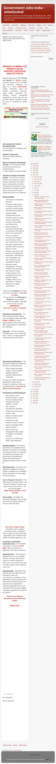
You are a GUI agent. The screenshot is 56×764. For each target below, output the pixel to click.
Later (19, 5)
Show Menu (6, 25)
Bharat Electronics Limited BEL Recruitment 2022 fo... (42, 284)
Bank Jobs (15, 25)
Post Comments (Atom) (15, 750)
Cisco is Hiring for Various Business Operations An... (43, 237)
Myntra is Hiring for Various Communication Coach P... (41, 331)
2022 (34, 175)
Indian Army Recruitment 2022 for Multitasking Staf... (42, 360)
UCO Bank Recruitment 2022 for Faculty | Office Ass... (42, 317)
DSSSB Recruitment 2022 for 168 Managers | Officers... (42, 280)
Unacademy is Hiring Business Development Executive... (41, 364)
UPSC (50, 25)
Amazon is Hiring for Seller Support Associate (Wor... (43, 309)
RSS (32, 38)
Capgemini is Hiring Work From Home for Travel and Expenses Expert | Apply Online (44, 148)
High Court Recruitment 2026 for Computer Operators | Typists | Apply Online (42, 105)
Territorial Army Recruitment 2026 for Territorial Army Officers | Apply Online (40, 108)
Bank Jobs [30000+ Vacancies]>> (39, 46)
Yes (37, 5)
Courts (31, 30)
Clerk (25, 30)
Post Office (18, 30)
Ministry (39, 25)
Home (15, 745)
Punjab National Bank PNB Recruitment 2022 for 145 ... (41, 248)
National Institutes (8, 30)
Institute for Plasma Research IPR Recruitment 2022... (42, 306)
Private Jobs (10, 694)
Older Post (23, 745)
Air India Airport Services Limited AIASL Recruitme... (42, 298)
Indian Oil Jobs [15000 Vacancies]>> (40, 52)
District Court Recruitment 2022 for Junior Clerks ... (42, 375)
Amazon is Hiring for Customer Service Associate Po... (41, 255)
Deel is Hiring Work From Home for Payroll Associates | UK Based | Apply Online (45, 136)
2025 (34, 168)
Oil (44, 25)
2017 (34, 398)
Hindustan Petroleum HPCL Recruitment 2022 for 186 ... (41, 233)
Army (46, 28)
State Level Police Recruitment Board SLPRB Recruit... (43, 215)
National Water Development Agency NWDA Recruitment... (43, 222)
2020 (34, 391)
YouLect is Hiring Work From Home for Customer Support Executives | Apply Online (40, 101)
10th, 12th (31, 25)
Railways (23, 25)
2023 (34, 172)
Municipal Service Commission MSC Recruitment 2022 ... (43, 353)
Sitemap (5, 33)
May (35, 192)
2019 (34, 393)
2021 (34, 389)
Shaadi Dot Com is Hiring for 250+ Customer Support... (42, 219)
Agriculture (32, 28)
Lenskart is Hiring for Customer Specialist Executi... (42, 197)
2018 (34, 396)
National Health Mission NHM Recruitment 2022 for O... (41, 201)
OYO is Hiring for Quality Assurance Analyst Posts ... (43, 212)
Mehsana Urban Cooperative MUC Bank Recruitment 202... (42, 244)
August (36, 185)
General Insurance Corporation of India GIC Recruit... (42, 346)
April (35, 194)
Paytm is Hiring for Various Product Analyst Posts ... (43, 367)
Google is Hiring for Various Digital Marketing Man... (42, 204)
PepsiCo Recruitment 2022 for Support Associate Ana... (41, 342)
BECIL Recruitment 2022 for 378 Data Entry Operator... (43, 335)
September (37, 183)
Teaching (10, 28)
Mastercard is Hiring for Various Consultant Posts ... (42, 269)
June (35, 190)
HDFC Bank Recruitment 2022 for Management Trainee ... (42, 295)
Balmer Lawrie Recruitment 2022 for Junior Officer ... (43, 208)
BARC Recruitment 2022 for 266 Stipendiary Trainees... (42, 371)
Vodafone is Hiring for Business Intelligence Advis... (42, 277)
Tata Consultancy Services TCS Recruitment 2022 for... (42, 241)
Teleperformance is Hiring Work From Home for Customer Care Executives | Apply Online (42, 96)
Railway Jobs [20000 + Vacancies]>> (40, 48)
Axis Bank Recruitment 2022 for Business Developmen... (42, 356)
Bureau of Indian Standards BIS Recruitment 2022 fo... (42, 266)
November (37, 179)
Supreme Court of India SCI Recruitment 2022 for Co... (41, 273)
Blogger (47, 759)
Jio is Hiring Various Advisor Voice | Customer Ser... (43, 302)
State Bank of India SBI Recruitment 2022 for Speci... (43, 259)
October (36, 181)
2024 (34, 170)
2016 (34, 400)
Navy (4, 28)
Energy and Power (21, 28)
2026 (34, 166)
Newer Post (7, 745)
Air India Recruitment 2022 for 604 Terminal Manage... (42, 338)
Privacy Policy (46, 30)
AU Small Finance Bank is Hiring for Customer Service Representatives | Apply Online (41, 91)
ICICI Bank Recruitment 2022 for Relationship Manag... (42, 378)
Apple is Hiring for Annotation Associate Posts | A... (41, 313)
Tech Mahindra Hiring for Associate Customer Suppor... (43, 327)
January (36, 386)
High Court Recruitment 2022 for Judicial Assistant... (42, 324)
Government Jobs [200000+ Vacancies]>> (41, 44)
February (36, 384)
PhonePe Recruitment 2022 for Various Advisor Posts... (42, 349)
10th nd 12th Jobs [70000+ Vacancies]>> (41, 50)
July (35, 188)
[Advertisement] (15, 53)
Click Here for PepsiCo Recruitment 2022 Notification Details (15, 598)
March (36, 382)
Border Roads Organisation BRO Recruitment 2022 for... (42, 291)
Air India (40, 28)
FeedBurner (45, 126)
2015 (34, 402)
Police (38, 30)
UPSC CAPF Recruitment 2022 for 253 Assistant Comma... (42, 251)
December (37, 176)
